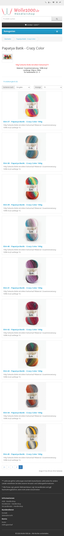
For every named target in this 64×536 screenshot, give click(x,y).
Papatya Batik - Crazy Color (25, 39)
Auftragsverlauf (7, 525)
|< (4, 467)
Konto (4, 522)
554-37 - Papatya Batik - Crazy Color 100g (22, 121)
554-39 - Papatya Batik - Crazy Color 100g (22, 204)
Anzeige (38, 87)
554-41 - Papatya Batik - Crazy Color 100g (22, 288)
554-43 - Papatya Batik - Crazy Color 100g (22, 371)
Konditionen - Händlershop (11, 504)
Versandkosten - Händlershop (12, 506)
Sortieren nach (8, 87)
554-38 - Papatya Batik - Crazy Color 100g (22, 163)
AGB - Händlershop (9, 501)
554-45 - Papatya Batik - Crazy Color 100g (22, 454)
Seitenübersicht (7, 515)
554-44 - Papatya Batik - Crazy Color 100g (22, 412)
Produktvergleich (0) (10, 82)
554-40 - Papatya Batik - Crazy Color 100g (22, 246)
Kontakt (4, 513)
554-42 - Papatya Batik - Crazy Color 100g (22, 329)
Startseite (7, 39)
